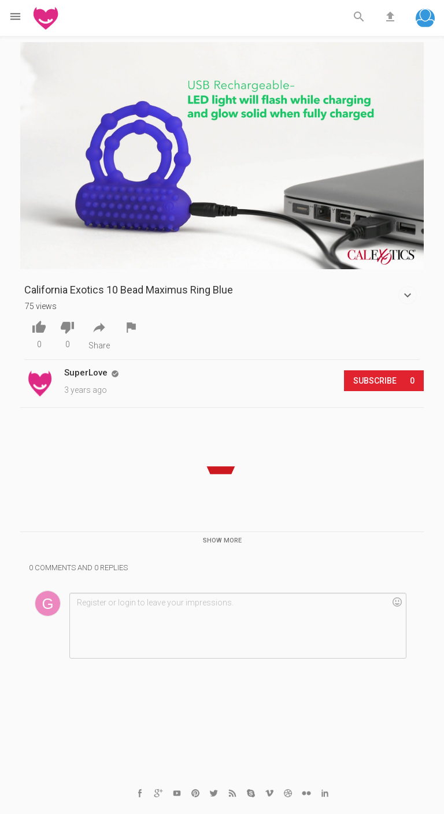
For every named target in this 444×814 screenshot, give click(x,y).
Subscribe (384, 380)
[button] (425, 19)
